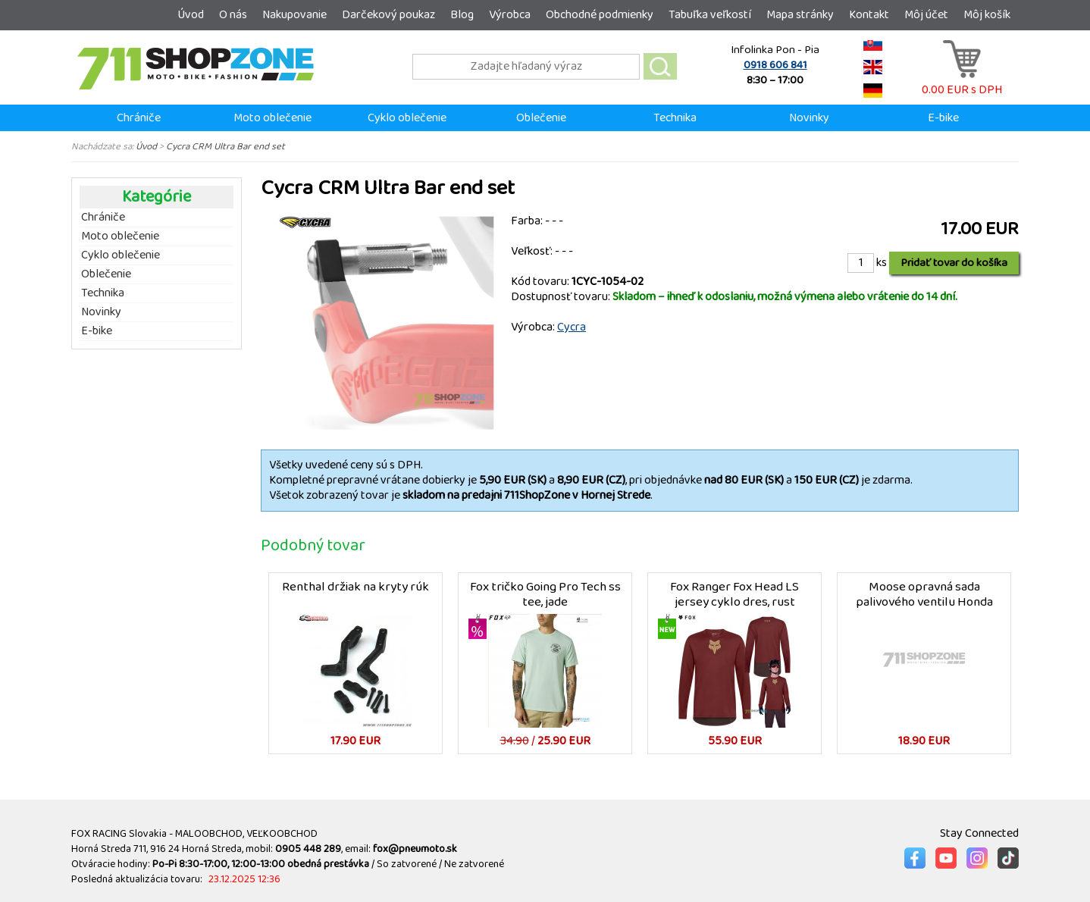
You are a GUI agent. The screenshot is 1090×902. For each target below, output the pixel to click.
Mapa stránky (800, 14)
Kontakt (869, 14)
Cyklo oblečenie (407, 117)
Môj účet (926, 14)
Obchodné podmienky (599, 14)
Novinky (809, 117)
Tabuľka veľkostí (710, 14)
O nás (233, 14)
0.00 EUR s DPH (962, 82)
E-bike (943, 117)
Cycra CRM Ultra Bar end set (225, 146)
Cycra (571, 327)
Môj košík (986, 14)
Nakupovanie (294, 14)
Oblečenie (541, 117)
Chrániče (139, 117)
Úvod (190, 14)
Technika (675, 117)
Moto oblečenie (272, 117)
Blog (462, 14)
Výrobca (510, 14)
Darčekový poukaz (388, 14)
